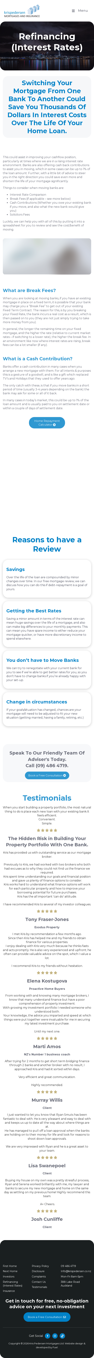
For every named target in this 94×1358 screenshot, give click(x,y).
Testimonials (39, 1287)
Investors (8, 1276)
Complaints (39, 1276)
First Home (10, 1266)
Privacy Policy (40, 1266)
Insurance (9, 1291)
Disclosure (38, 1271)
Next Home (10, 1271)
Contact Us (39, 1281)
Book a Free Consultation (47, 781)
